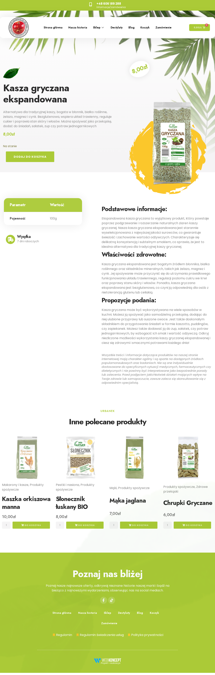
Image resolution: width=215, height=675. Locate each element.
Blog (135, 24)
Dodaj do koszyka (31, 157)
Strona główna (51, 24)
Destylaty (119, 24)
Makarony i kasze (15, 485)
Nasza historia (78, 24)
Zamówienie (50, 30)
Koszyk (150, 24)
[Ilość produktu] (7, 526)
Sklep (100, 24)
